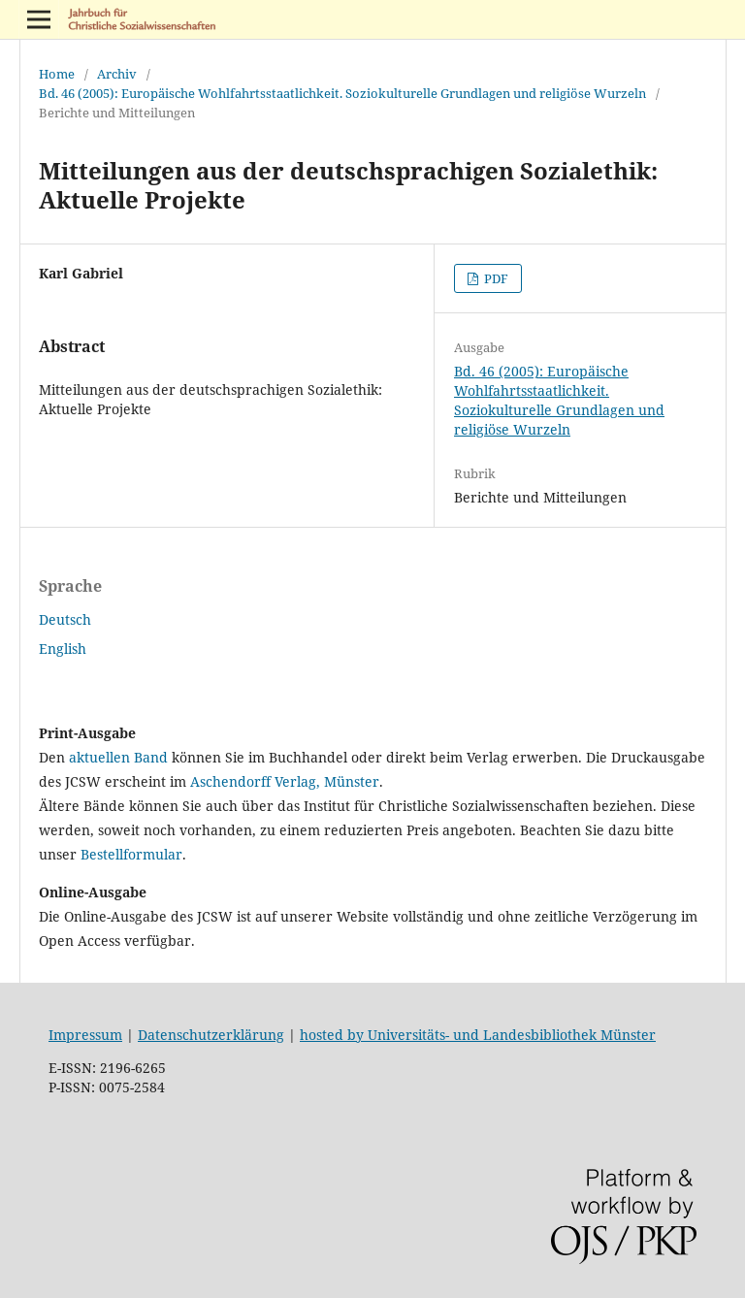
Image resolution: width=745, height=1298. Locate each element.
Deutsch (65, 619)
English (62, 648)
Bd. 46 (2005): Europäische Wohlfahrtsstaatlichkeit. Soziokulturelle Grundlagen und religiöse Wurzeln (342, 93)
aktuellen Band (118, 757)
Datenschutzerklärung (211, 1034)
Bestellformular (131, 854)
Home (57, 73)
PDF (494, 278)
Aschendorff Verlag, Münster (284, 781)
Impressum (85, 1034)
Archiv (117, 73)
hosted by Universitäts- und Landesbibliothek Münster (478, 1034)
